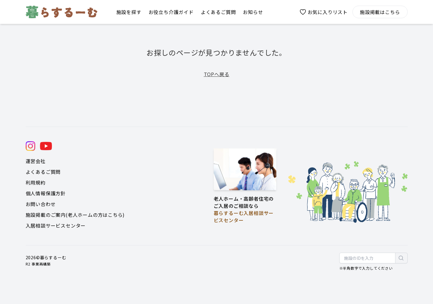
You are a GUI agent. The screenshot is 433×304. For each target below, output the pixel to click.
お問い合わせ (41, 204)
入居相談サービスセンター (56, 225)
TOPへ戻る (216, 74)
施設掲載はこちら (380, 12)
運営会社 (36, 161)
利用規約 (36, 182)
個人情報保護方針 (46, 193)
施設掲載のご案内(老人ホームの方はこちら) (75, 214)
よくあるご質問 (43, 171)
